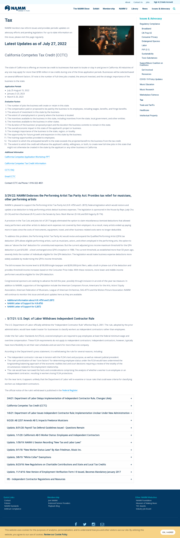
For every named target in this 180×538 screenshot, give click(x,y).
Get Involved (147, 70)
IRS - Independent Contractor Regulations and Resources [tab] (36, 479)
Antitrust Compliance (12, 509)
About (127, 2)
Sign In (156, 2)
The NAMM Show (81, 9)
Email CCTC (10, 176)
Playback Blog (54, 506)
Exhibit (96, 9)
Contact (7, 500)
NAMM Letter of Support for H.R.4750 (25, 303)
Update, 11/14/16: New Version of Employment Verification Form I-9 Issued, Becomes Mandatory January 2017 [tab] (64, 471)
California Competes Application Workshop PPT (27, 157)
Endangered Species (151, 41)
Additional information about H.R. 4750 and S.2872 (30, 300)
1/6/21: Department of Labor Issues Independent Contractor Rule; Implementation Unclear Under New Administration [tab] (68, 412)
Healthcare (144, 110)
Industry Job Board (143, 509)
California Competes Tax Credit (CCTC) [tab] (27, 405)
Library (134, 9)
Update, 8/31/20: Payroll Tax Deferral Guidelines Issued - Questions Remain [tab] (45, 427)
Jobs (148, 2)
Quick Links (9, 497)
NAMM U (123, 9)
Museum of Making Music (146, 503)
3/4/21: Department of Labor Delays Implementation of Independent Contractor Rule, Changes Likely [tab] (60, 398)
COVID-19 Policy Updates (151, 79)
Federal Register (70, 390)
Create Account (166, 2)
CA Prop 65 (147, 33)
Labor (144, 45)
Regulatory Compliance (150, 24)
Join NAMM (52, 500)
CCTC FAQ (9, 170)
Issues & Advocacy (161, 9)
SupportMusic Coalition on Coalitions (151, 64)
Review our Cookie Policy (55, 534)
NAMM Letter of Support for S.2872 (24, 306)
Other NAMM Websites (146, 497)
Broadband (146, 28)
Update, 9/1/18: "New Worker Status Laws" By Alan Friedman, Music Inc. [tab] (44, 449)
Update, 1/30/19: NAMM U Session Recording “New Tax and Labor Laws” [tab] (44, 442)
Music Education (147, 84)
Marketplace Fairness (149, 95)
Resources (146, 74)
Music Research (147, 89)
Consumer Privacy (150, 37)
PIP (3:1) (146, 49)
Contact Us (138, 2)
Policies (7, 503)
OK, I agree (167, 532)
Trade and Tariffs (147, 105)
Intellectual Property (149, 115)
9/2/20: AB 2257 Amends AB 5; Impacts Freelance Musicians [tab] (37, 420)
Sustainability (148, 54)
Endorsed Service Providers (59, 503)
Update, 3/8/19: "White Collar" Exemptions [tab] (29, 457)
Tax (141, 100)
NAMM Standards (11, 506)
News (145, 9)
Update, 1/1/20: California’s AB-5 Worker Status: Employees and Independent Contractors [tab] (53, 435)
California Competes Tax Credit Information (25, 163)
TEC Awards (141, 506)
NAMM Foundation (144, 500)
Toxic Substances (149, 58)
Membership (109, 9)
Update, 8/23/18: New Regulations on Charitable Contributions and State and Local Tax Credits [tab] (56, 464)
